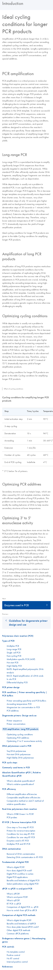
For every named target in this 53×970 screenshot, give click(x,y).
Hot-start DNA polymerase (18, 754)
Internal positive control (17, 961)
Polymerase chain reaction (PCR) (17, 635)
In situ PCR (11, 679)
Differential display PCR (17, 682)
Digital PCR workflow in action (20, 873)
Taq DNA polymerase (16, 751)
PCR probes (12, 817)
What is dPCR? (13, 893)
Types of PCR (8, 640)
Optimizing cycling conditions (20, 734)
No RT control (13, 958)
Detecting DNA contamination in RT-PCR (25, 857)
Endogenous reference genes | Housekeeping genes (23, 940)
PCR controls (8, 946)
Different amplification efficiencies (22, 794)
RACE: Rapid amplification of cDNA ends (25, 675)
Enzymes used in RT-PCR (18, 840)
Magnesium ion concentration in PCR (23, 707)
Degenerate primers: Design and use (19, 715)
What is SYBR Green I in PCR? (20, 814)
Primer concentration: (16, 723)
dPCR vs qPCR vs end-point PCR (17, 888)
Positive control (13, 955)
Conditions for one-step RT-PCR (21, 837)
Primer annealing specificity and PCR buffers (26, 700)
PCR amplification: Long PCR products (20, 729)
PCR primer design (11, 687)
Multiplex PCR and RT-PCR (18, 844)
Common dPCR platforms (18, 933)
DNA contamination (11, 848)
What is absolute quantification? (21, 780)
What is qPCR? (13, 900)
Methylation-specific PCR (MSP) (21, 659)
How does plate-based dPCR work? (23, 926)
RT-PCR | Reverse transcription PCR (19, 822)
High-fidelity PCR (14, 665)
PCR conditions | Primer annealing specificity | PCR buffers (24, 694)
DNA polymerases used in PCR (16, 745)
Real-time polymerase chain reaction (19, 809)
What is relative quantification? (20, 784)
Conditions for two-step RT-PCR (21, 834)
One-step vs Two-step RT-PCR (20, 827)
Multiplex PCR (13, 646)
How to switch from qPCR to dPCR (22, 910)
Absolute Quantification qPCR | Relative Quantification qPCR (21, 774)
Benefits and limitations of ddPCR (21, 923)
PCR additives (13, 710)
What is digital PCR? (15, 867)
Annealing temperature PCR (19, 704)
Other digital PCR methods (18, 930)
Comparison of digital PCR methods (18, 915)
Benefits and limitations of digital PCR (23, 880)
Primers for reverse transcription (21, 830)
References (7, 966)
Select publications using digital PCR (22, 883)
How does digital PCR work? (19, 870)
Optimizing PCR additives (18, 737)
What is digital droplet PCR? (19, 920)
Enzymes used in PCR (16, 605)
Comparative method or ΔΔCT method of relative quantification (25, 802)
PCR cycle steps (9, 762)
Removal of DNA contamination (21, 853)
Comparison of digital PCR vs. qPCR (22, 907)
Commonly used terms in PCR (16, 767)
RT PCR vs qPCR (14, 903)
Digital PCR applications (17, 877)
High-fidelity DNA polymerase (20, 757)
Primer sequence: (14, 720)
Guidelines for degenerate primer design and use (28, 622)
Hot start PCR (12, 662)
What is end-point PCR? (17, 897)
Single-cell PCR (13, 652)
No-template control (16, 951)
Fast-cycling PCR (14, 655)
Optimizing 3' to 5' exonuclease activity (24, 741)
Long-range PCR (14, 649)
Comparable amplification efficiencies (23, 797)
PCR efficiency (9, 789)
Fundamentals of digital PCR (15, 862)
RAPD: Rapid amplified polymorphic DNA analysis (25, 671)
